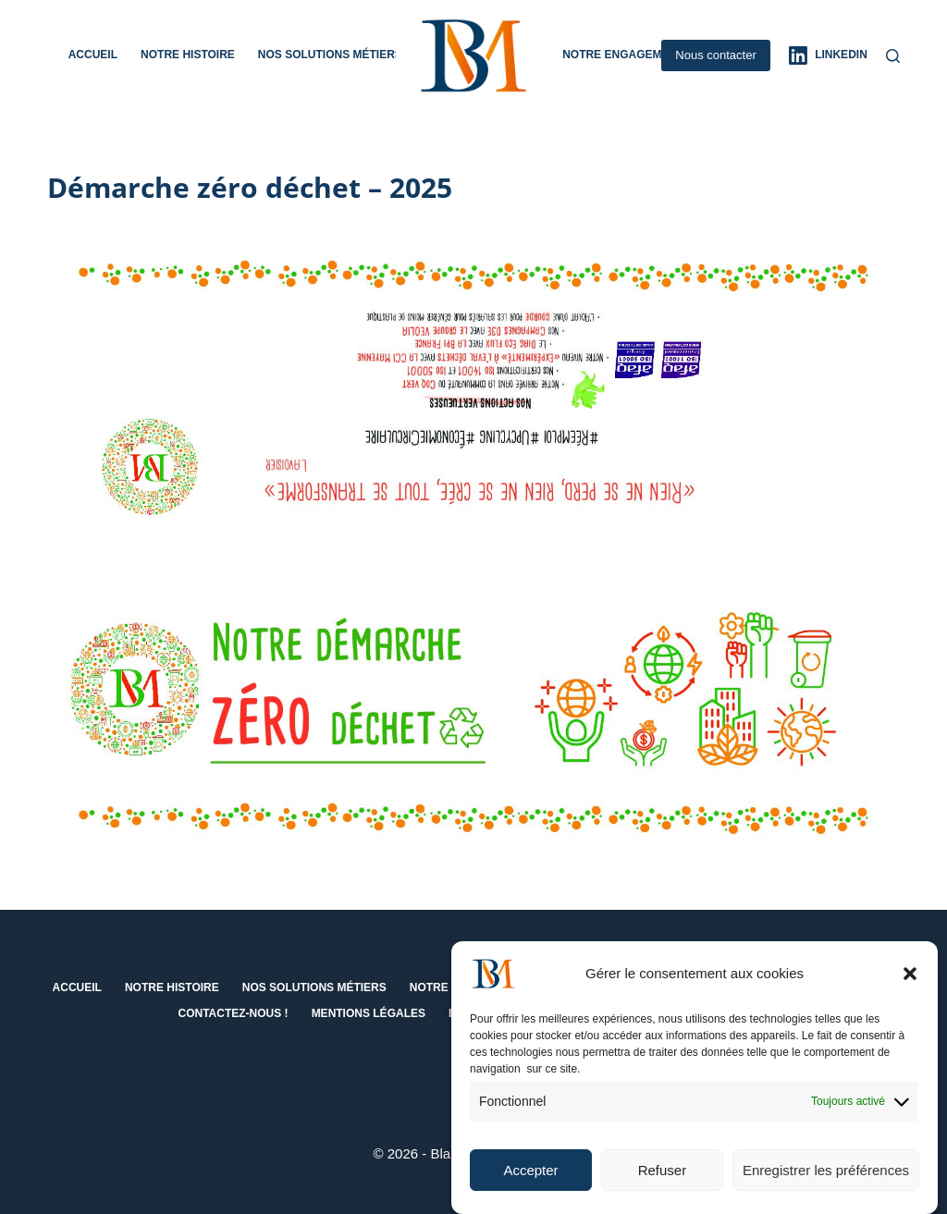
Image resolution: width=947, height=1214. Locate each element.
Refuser (662, 1175)
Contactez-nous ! (233, 1013)
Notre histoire (188, 54)
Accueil (92, 54)
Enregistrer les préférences (826, 1175)
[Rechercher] (893, 56)
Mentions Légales (368, 1013)
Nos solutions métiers (342, 55)
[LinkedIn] (828, 55)
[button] (910, 978)
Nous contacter (715, 55)
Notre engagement (622, 54)
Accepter (530, 1175)
